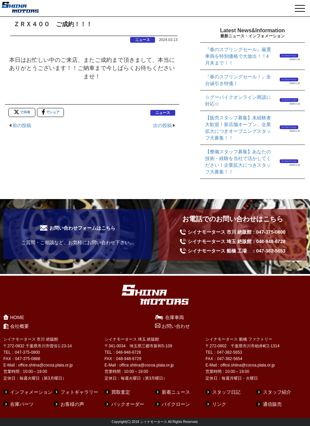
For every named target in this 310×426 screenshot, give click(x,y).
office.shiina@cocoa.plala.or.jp (45, 365)
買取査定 (120, 392)
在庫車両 (174, 317)
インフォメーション (289, 55)
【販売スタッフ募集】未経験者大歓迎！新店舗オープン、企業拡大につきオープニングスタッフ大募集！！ (238, 128)
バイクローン (176, 404)
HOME (17, 317)
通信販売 (272, 404)
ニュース (142, 40)
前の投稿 (21, 125)
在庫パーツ (22, 404)
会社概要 (19, 326)
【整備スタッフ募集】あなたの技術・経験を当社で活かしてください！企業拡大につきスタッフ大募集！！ (238, 162)
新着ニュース (176, 392)
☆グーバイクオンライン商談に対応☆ (238, 100)
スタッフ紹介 (277, 392)
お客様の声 (72, 404)
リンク (219, 404)
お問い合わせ (176, 326)
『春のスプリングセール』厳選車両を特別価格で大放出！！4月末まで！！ (238, 56)
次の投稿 (162, 125)
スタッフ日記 (226, 392)
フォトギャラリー (79, 392)
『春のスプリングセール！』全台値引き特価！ (238, 80)
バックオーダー (127, 404)
